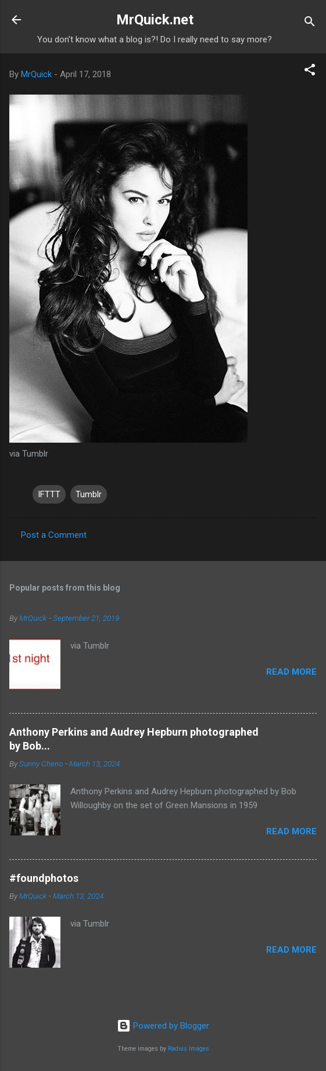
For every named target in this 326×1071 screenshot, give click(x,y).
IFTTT (49, 494)
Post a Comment (54, 535)
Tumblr (89, 494)
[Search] (310, 23)
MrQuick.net (155, 20)
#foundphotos (43, 878)
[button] (310, 72)
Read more (291, 672)
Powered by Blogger (163, 1026)
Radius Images (188, 1048)
